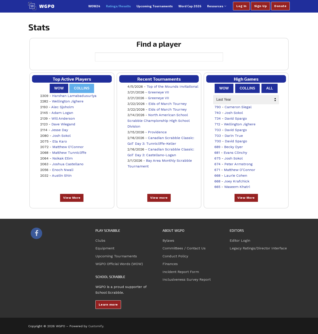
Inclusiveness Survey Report (187, 279)
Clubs (100, 240)
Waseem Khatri (237, 187)
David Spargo (236, 118)
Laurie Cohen (235, 175)
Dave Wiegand (63, 124)
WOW (59, 88)
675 (217, 158)
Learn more (108, 304)
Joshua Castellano (67, 164)
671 (217, 170)
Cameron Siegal (238, 107)
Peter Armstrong (238, 164)
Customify (95, 326)
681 (217, 152)
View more (159, 197)
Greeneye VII (158, 92)
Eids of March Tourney (167, 104)
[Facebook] (36, 233)
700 (217, 141)
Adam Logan (62, 113)
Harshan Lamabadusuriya (74, 96)
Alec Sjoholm (62, 107)
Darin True (234, 136)
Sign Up (260, 6)
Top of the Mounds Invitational (172, 86)
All (269, 88)
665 (217, 187)
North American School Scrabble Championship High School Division (158, 120)
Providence (157, 132)
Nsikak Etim (62, 158)
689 (217, 147)
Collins (81, 88)
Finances (170, 264)
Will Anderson (63, 118)
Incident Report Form (181, 272)
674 (217, 164)
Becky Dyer (233, 147)
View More (72, 197)
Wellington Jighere (67, 101)
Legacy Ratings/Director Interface (258, 248)
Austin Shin (62, 175)
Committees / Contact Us (184, 248)
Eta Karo (59, 141)
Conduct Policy (175, 256)
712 (217, 124)
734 (217, 118)
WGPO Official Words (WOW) (119, 264)
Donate (280, 6)
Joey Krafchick (236, 181)
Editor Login (240, 240)
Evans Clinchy (235, 152)
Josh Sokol (61, 136)
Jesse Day (59, 130)
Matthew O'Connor (68, 147)
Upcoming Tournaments (116, 256)
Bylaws (168, 240)
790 (217, 107)
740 (217, 113)
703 (217, 130)
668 (217, 175)
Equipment (104, 248)
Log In (241, 6)
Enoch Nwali (62, 170)
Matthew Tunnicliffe (69, 152)
